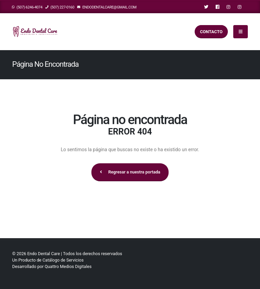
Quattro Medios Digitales (68, 266)
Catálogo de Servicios (63, 260)
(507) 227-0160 (60, 7)
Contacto (211, 31)
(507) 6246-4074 (27, 7)
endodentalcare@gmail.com (107, 7)
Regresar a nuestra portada (130, 171)
